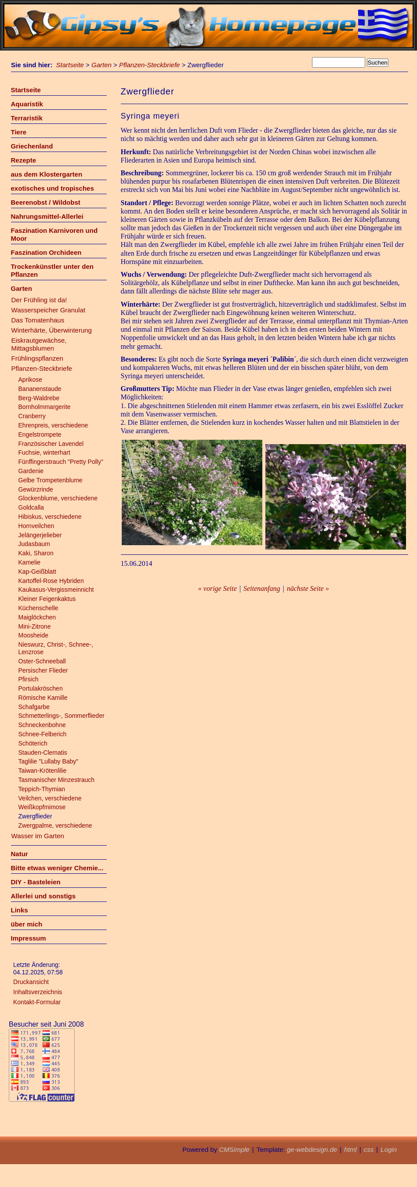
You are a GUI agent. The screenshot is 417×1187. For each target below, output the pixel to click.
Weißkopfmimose (42, 807)
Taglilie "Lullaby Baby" (48, 761)
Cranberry (32, 416)
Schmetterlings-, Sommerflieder (61, 715)
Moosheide (33, 635)
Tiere (19, 132)
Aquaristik (27, 104)
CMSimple (234, 1149)
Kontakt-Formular (37, 1002)
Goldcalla (31, 507)
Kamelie (29, 562)
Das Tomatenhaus (38, 320)
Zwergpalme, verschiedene (55, 825)
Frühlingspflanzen (37, 358)
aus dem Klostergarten (47, 174)
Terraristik (27, 118)
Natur (19, 854)
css (369, 1149)
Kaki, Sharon (36, 553)
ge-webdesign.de (312, 1149)
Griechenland (32, 146)
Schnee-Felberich (42, 734)
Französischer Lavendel (51, 443)
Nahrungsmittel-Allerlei (47, 216)
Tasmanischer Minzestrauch (56, 779)
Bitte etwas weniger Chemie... (57, 868)
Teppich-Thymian (41, 789)
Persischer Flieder (43, 670)
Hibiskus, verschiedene (50, 516)
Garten (101, 65)
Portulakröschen (40, 688)
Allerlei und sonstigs (43, 896)
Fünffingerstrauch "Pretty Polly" (60, 461)
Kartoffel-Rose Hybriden (51, 580)
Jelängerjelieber (40, 535)
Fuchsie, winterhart (44, 452)
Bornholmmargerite (44, 406)
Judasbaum (34, 543)
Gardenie (31, 470)
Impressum (28, 938)
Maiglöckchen (37, 617)
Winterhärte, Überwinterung (51, 330)
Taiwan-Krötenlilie (42, 770)
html (350, 1149)
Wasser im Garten (37, 836)
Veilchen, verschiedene (50, 798)
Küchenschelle (38, 608)
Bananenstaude (40, 388)
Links (19, 910)
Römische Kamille (43, 697)
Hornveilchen (36, 525)
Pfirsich (28, 679)
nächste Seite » (308, 588)
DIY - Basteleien (36, 882)
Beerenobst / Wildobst (45, 202)
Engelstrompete (40, 434)
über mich (27, 924)
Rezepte (23, 160)
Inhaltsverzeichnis (37, 991)
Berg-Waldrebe (39, 398)
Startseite (70, 65)
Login (389, 1149)
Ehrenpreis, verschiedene (53, 425)
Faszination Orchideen (46, 252)
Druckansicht (31, 981)
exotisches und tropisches (52, 188)
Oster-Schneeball (42, 661)
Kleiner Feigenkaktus (47, 598)
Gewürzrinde (35, 489)
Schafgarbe (34, 706)
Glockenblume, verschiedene (58, 498)
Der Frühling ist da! (39, 300)
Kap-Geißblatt (37, 571)
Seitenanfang (261, 588)
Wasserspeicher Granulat (48, 310)
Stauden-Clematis (42, 752)
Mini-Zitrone (34, 626)
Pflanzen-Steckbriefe (149, 65)
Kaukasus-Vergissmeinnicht (56, 589)
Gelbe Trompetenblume (50, 480)
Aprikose (30, 379)
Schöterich (32, 743)
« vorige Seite (217, 588)
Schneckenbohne (42, 724)
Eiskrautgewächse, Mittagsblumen (39, 344)
